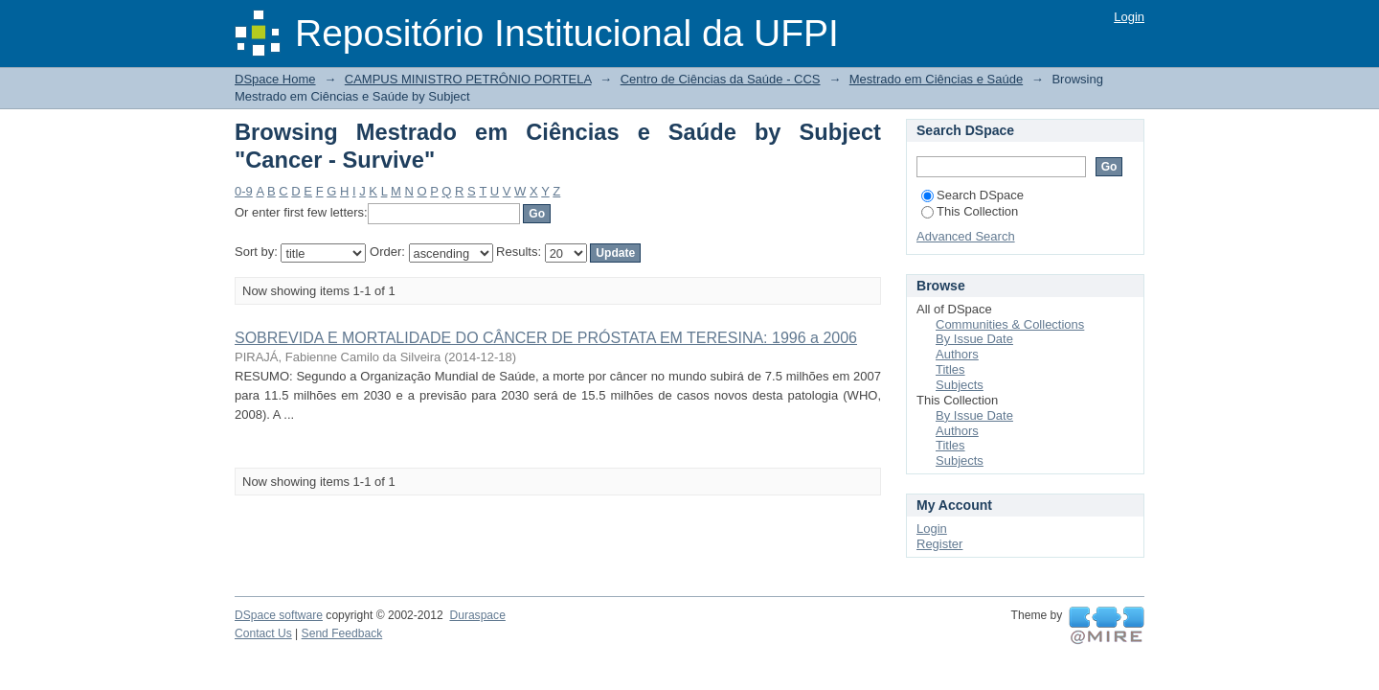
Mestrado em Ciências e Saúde (936, 79)
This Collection (969, 211)
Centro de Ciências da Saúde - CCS (721, 79)
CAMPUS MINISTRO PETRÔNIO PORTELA (468, 79)
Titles (950, 369)
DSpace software (279, 615)
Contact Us (263, 633)
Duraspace (477, 615)
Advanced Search (965, 236)
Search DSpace (972, 195)
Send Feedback (342, 633)
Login (1129, 17)
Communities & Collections (1010, 324)
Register (939, 544)
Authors (957, 354)
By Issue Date (974, 339)
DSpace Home (275, 79)
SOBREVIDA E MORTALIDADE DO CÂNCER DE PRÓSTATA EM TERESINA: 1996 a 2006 (546, 338)
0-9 (244, 191)
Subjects (959, 385)
